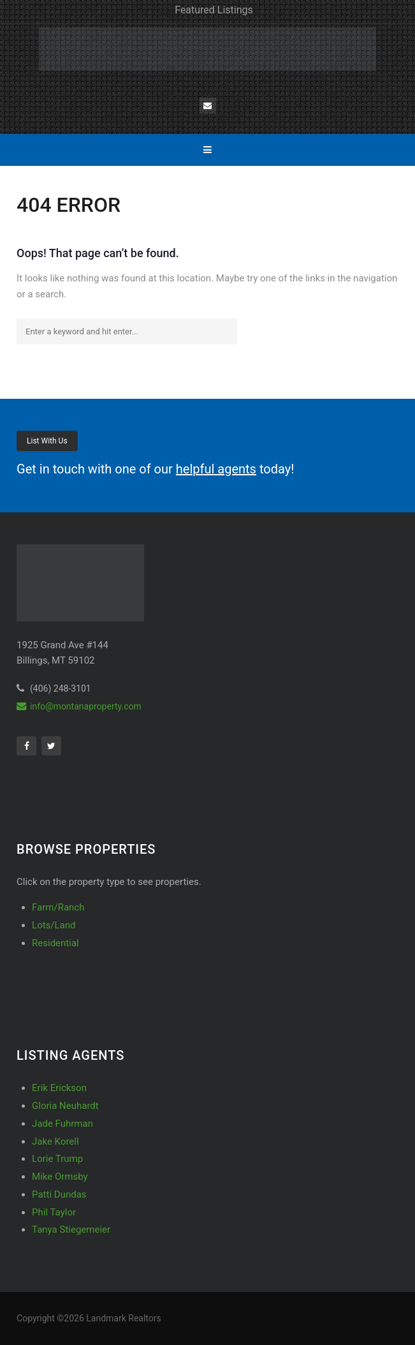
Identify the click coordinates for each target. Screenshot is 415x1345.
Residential (55, 943)
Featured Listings (214, 10)
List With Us (47, 440)
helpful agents (216, 469)
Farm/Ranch (58, 907)
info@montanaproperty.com (79, 706)
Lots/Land (53, 925)
